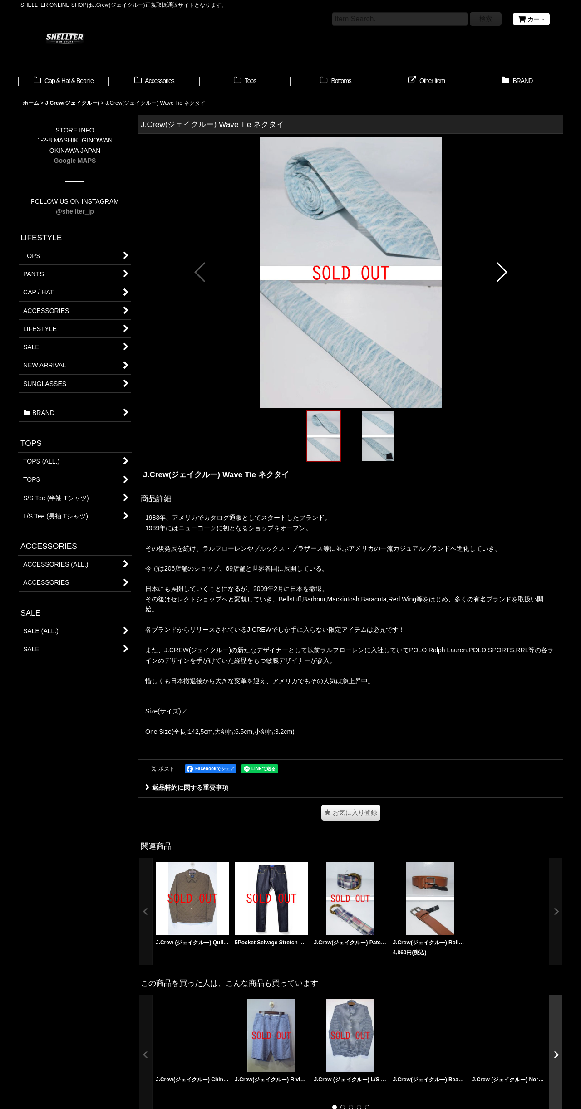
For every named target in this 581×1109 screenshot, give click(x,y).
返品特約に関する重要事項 (186, 787)
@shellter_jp (75, 211)
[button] (200, 272)
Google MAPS (75, 160)
